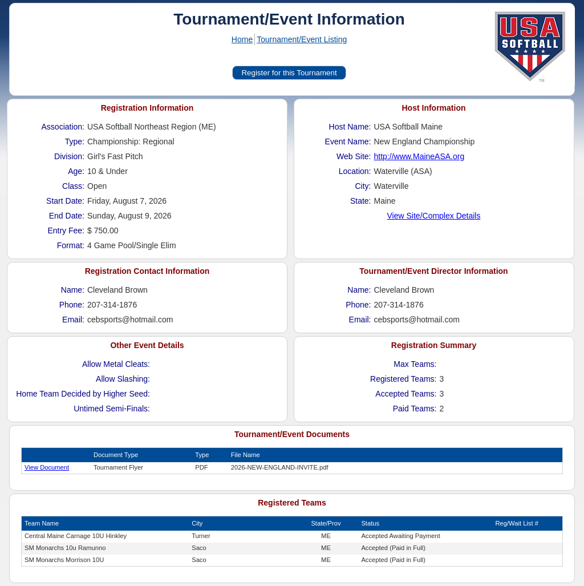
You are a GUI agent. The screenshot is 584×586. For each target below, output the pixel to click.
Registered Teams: (403, 378)
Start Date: (65, 200)
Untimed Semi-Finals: (112, 408)
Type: (74, 141)
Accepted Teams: (405, 393)
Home (242, 39)
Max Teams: (415, 364)
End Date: (66, 215)
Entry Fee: (65, 230)
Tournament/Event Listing (302, 39)
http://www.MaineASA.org (419, 156)
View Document (47, 467)
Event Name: (348, 141)
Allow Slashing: (123, 378)
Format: (70, 245)
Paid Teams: (415, 408)
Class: (73, 186)
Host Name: (350, 126)
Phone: (71, 304)
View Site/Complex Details (434, 215)
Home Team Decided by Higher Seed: (83, 393)
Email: (73, 319)
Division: (69, 156)
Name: (72, 289)
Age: (76, 171)
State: (360, 200)
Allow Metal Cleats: (116, 364)
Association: (63, 126)
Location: (355, 171)
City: (363, 186)
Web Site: (353, 156)
